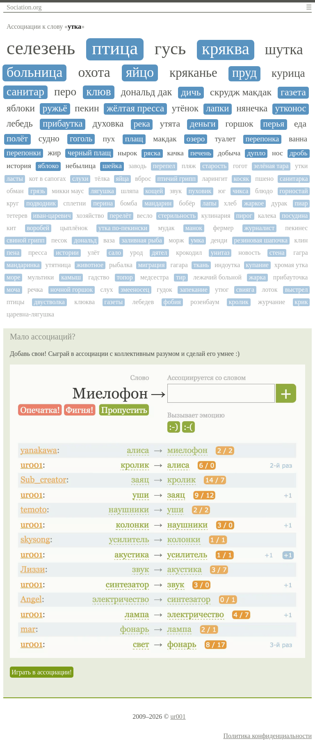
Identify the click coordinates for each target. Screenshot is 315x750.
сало (114, 252)
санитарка (294, 178)
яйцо (140, 72)
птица (115, 48)
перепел (164, 165)
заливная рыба (141, 240)
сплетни (74, 203)
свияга (245, 289)
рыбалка (120, 264)
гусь (170, 48)
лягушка (102, 190)
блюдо (264, 190)
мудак (166, 227)
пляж (189, 165)
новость (249, 252)
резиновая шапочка (261, 240)
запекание (194, 289)
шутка (284, 50)
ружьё (55, 108)
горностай (293, 190)
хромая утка (291, 264)
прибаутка (62, 124)
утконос (290, 108)
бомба (128, 203)
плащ (134, 138)
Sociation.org (24, 7)
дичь (191, 92)
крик (301, 301)
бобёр (187, 203)
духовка (108, 124)
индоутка (227, 264)
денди (219, 240)
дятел (159, 252)
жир (54, 153)
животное (89, 264)
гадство (98, 277)
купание (257, 264)
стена (277, 252)
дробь (299, 153)
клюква (84, 301)
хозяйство (90, 215)
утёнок (185, 108)
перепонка (262, 139)
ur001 (177, 716)
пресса (37, 252)
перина (103, 203)
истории (67, 252)
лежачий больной (217, 277)
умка (197, 240)
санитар (25, 91)
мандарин (157, 203)
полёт (17, 138)
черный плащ (89, 153)
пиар (301, 203)
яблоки (21, 108)
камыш (71, 277)
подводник (41, 203)
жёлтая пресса (135, 108)
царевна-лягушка (30, 314)
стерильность (177, 215)
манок (193, 227)
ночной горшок (71, 289)
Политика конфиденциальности (267, 735)
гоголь (81, 138)
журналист (259, 227)
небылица (81, 166)
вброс (143, 178)
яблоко (48, 166)
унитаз (220, 252)
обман (15, 190)
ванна (298, 139)
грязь (37, 190)
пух (109, 138)
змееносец (135, 289)
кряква (225, 49)
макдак (164, 138)
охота (94, 72)
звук (176, 190)
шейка (112, 166)
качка (175, 153)
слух (106, 289)
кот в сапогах (47, 178)
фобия (171, 301)
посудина (295, 215)
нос (277, 153)
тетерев (17, 215)
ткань (201, 264)
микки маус (68, 190)
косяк (241, 178)
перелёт (120, 215)
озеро (196, 138)
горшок (239, 124)
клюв (98, 91)
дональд (85, 240)
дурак (279, 203)
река (142, 124)
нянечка (252, 108)
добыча (229, 153)
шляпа (129, 190)
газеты (113, 301)
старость (214, 165)
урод (136, 252)
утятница (58, 264)
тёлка (102, 178)
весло (145, 215)
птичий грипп (176, 178)
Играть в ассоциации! (41, 672)
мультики (40, 277)
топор (125, 277)
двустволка (49, 301)
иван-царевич (52, 215)
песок (59, 240)
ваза (109, 240)
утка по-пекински (123, 227)
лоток (269, 289)
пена (13, 252)
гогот (240, 165)
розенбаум (204, 301)
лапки (217, 108)
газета (293, 92)
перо (65, 91)
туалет (225, 139)
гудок (164, 289)
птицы (15, 301)
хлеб (230, 203)
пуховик (200, 190)
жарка (257, 277)
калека (267, 215)
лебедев (143, 301)
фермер (223, 227)
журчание (271, 301)
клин (301, 240)
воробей (38, 227)
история (19, 166)
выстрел (296, 289)
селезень (41, 48)
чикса (240, 190)
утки (301, 165)
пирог (244, 215)
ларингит (214, 178)
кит (11, 227)
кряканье (193, 73)
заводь (137, 165)
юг (222, 190)
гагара (178, 264)
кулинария (216, 215)
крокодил (189, 252)
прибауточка (290, 277)
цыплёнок (74, 227)
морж (176, 240)
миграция (151, 264)
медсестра (154, 277)
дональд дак (146, 92)
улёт (93, 252)
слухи (80, 178)
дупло (256, 153)
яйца (122, 178)
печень (200, 153)
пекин (87, 108)
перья (273, 124)
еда (300, 124)
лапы (210, 203)
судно (49, 138)
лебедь (20, 124)
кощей (154, 190)
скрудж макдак (241, 92)
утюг (222, 289)
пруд (244, 73)
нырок (127, 153)
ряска (152, 153)
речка (35, 289)
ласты (15, 178)
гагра (300, 252)
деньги (203, 124)
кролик (239, 301)
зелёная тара (271, 165)
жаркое (254, 203)
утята (170, 124)
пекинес (296, 227)
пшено (264, 178)
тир (181, 277)
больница (34, 72)
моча (13, 289)
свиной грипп (26, 240)
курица (288, 73)
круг (13, 203)
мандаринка (23, 264)
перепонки (24, 153)
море (13, 277)
